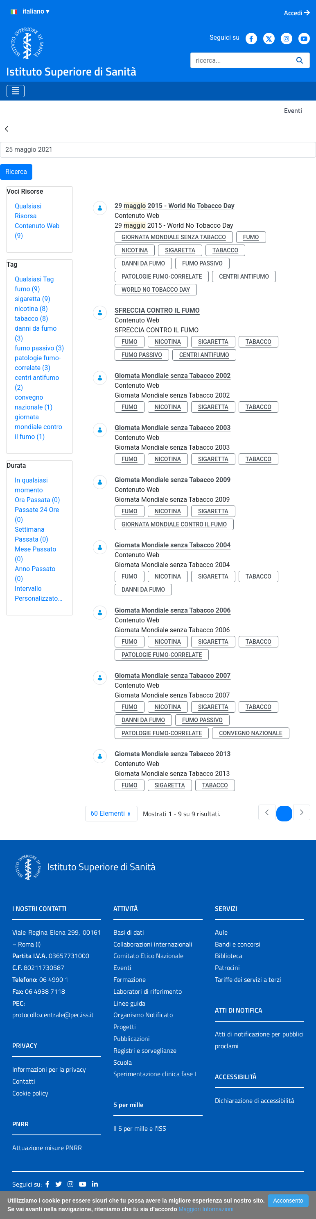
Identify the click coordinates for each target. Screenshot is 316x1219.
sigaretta (32, 299)
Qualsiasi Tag (34, 279)
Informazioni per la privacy (49, 1069)
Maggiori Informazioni (206, 1209)
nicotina (31, 309)
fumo (27, 289)
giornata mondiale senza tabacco (174, 237)
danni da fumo (143, 263)
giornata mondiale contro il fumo (38, 427)
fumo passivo (39, 348)
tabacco (31, 318)
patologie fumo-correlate (162, 276)
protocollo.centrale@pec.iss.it (53, 1015)
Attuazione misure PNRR (47, 1148)
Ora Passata (37, 500)
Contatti (23, 1081)
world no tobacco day (156, 289)
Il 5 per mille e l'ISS (139, 1128)
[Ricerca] (240, 60)
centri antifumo (244, 276)
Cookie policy (30, 1093)
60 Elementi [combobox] (113, 813)
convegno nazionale (250, 733)
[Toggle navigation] (16, 91)
